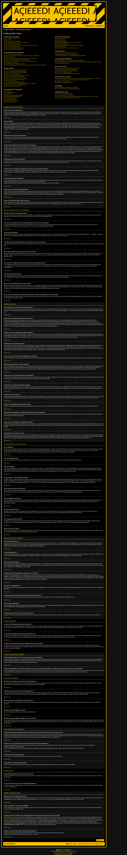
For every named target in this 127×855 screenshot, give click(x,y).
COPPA (81, 146)
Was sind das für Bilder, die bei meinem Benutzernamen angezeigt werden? (20, 61)
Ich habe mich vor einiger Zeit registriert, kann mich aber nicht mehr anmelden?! (21, 45)
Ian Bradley (68, 849)
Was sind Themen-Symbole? (10, 102)
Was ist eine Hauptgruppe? (60, 46)
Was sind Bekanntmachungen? (10, 97)
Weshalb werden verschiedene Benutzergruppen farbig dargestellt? (69, 45)
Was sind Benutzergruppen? (61, 41)
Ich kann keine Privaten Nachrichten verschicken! (65, 52)
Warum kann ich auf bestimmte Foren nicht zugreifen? (15, 78)
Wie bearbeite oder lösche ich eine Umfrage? (13, 76)
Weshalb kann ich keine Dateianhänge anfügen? (14, 79)
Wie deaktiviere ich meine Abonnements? (64, 82)
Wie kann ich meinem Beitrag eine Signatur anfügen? (15, 72)
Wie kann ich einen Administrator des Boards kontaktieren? (67, 97)
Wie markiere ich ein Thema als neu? (12, 86)
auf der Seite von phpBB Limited (45, 799)
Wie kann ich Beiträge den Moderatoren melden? (14, 82)
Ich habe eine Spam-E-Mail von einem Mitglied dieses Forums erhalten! (70, 55)
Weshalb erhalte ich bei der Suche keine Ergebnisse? (66, 69)
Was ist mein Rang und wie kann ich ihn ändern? (14, 63)
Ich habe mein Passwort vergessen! (11, 46)
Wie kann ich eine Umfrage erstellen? (12, 74)
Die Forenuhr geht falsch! (9, 56)
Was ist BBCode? (8, 91)
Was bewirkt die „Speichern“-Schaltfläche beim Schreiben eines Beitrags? (20, 83)
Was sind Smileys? (8, 93)
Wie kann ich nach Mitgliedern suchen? (63, 72)
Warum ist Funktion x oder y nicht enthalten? (64, 95)
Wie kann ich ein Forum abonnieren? (63, 81)
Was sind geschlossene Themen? (11, 100)
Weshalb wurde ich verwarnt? (10, 80)
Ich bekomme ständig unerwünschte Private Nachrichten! (67, 54)
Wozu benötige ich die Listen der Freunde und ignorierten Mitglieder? (70, 60)
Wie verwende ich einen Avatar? (11, 62)
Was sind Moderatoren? (60, 39)
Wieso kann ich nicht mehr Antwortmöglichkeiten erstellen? (16, 75)
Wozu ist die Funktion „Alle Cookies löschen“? (14, 49)
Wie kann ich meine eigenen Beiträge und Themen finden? (67, 73)
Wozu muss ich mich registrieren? (11, 38)
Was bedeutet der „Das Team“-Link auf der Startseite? (66, 47)
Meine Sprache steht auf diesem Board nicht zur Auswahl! (16, 59)
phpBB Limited (87, 255)
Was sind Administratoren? (60, 38)
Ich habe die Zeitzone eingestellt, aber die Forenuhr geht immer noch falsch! (20, 58)
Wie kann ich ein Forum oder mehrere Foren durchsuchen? (67, 68)
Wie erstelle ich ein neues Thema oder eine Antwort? (15, 69)
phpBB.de (97, 255)
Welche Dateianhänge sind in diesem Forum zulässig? (66, 87)
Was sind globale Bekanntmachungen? (12, 96)
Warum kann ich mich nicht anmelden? (12, 43)
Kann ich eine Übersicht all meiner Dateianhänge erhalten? (67, 88)
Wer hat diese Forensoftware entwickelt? (63, 93)
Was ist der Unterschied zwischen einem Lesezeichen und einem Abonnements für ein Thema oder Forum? (78, 78)
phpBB (58, 851)
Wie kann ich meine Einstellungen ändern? (13, 54)
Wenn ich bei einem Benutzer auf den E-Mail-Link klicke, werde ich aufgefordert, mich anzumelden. (25, 65)
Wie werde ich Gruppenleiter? (61, 43)
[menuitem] (6, 26)
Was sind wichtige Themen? (10, 99)
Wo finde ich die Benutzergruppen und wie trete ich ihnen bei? (68, 42)
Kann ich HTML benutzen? (9, 92)
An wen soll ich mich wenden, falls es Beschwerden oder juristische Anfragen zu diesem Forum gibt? (76, 96)
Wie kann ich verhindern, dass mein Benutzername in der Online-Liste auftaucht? (21, 55)
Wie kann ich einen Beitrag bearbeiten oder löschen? (15, 71)
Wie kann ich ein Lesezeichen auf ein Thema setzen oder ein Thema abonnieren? (72, 79)
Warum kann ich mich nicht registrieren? (12, 41)
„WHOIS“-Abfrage (10, 818)
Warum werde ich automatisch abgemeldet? (13, 47)
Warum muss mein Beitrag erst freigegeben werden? (15, 84)
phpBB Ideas (71, 807)
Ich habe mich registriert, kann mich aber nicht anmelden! (16, 42)
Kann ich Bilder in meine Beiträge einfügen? (13, 95)
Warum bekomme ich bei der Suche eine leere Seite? (66, 70)
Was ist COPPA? (7, 39)
